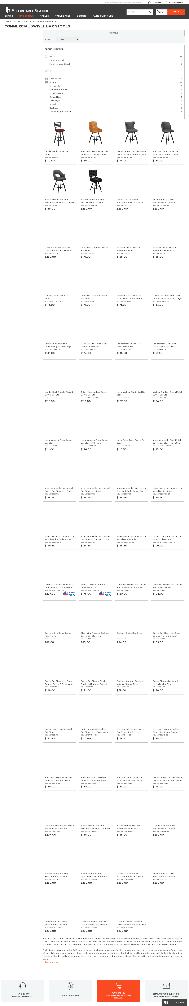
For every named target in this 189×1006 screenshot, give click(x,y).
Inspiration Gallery (151, 961)
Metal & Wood (16, 85)
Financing (127, 2)
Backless (22, 133)
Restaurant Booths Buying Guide (66, 978)
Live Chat (154, 2)
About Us (108, 2)
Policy (99, 968)
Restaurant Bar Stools (20, 21)
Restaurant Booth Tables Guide (158, 995)
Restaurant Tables (13, 965)
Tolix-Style (22, 125)
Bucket (22, 107)
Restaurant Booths (13, 975)
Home (6, 21)
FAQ (99, 965)
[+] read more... (12, 55)
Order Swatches (150, 965)
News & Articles (58, 965)
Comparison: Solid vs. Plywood (157, 982)
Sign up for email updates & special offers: (47, 937)
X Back (22, 129)
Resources (56, 961)
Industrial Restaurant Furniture (65, 975)
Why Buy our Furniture (154, 988)
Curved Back (22, 122)
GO (114, 937)
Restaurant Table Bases (15, 968)
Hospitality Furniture (14, 985)
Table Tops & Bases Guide (155, 975)
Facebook (132, 937)
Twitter (137, 937)
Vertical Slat (22, 111)
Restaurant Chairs (13, 958)
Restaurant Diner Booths (16, 982)
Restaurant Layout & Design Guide (159, 968)
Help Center (136, 2)
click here (118, 919)
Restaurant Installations (62, 968)
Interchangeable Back (22, 136)
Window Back (22, 118)
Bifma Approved (150, 985)
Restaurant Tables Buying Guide (66, 982)
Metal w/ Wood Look (19, 88)
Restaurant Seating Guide (155, 971)
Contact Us (117, 2)
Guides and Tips (58, 971)
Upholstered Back (22, 114)
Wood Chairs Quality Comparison (159, 978)
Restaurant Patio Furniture (17, 978)
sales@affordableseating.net (166, 918)
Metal (12, 81)
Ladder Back (22, 103)
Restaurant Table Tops (15, 971)
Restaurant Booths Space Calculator (160, 992)
